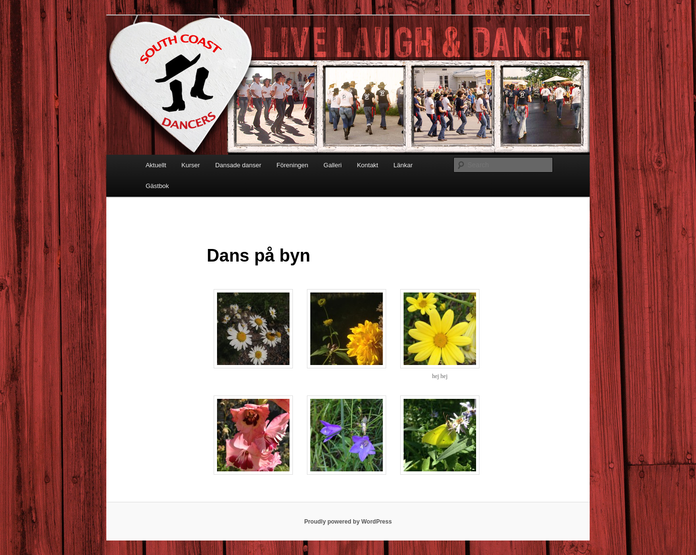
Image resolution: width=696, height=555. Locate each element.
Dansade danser (238, 165)
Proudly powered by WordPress (348, 521)
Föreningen (292, 165)
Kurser (190, 165)
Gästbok (157, 186)
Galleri (332, 165)
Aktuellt (155, 165)
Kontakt (367, 165)
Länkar (403, 165)
